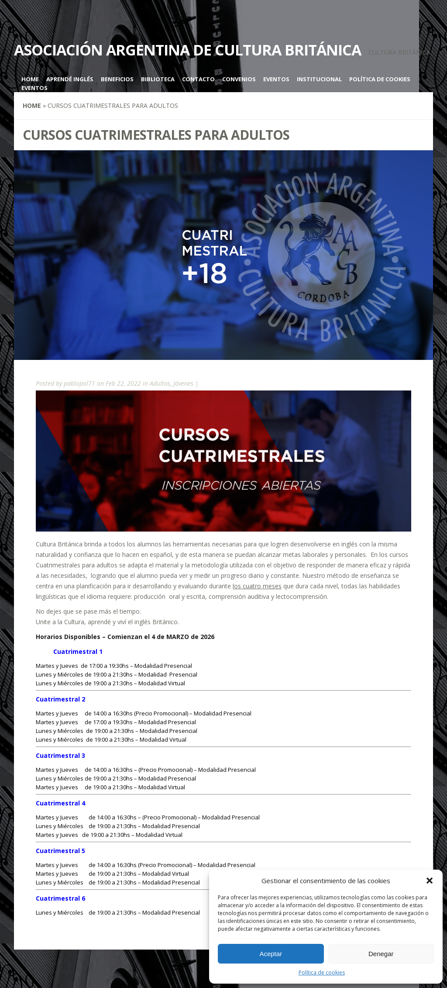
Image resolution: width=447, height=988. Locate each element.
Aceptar (270, 953)
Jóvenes (183, 383)
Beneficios (117, 79)
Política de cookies (322, 972)
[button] (429, 880)
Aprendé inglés (69, 79)
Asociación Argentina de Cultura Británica (187, 50)
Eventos (276, 79)
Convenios (239, 79)
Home (30, 79)
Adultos (160, 383)
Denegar (381, 953)
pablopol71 (79, 383)
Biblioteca (158, 79)
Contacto (198, 79)
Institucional (319, 79)
